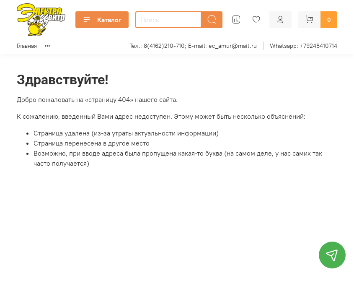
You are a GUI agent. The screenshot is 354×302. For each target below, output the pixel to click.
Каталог (102, 20)
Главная (27, 45)
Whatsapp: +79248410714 (303, 45)
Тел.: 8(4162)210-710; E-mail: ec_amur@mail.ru (193, 45)
